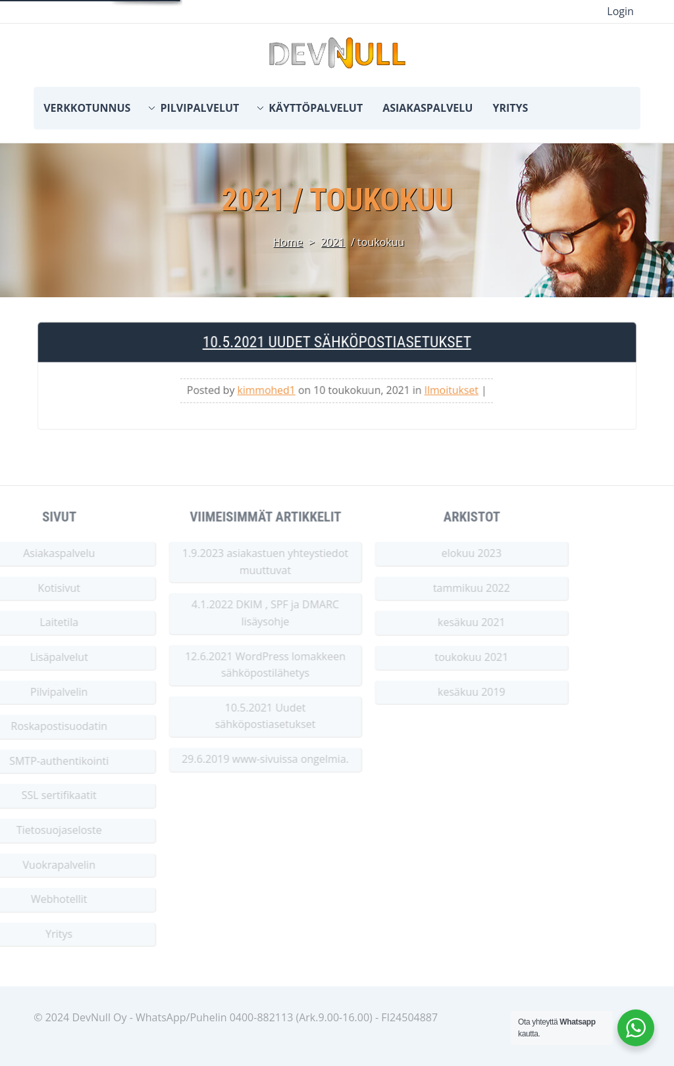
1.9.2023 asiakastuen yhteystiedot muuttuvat (229, 561)
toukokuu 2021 (435, 657)
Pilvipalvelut (199, 108)
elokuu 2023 (435, 553)
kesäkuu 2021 (435, 622)
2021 (333, 242)
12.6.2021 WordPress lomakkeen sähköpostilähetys (229, 665)
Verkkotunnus (86, 108)
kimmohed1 (270, 393)
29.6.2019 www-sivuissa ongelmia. (229, 759)
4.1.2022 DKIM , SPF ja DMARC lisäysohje (229, 613)
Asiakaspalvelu (427, 108)
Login (620, 11)
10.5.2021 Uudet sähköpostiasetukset (337, 346)
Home (288, 242)
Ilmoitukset (445, 393)
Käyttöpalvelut (316, 108)
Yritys (510, 108)
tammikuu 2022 (435, 588)
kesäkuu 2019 (435, 692)
